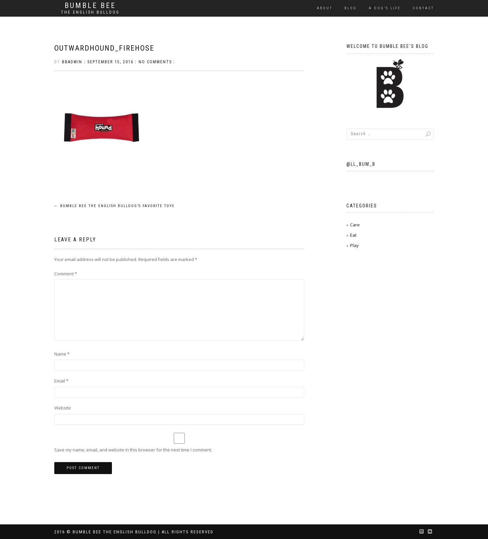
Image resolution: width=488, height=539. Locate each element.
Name (62, 354)
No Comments (155, 62)
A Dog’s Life (385, 8)
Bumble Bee (90, 6)
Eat (353, 235)
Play (354, 245)
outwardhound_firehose (104, 48)
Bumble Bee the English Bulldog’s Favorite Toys (114, 206)
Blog (350, 8)
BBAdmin (72, 62)
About (324, 8)
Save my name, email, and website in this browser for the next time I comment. (133, 450)
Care (355, 225)
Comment (65, 274)
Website (62, 408)
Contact (423, 8)
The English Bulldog (90, 12)
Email (61, 381)
